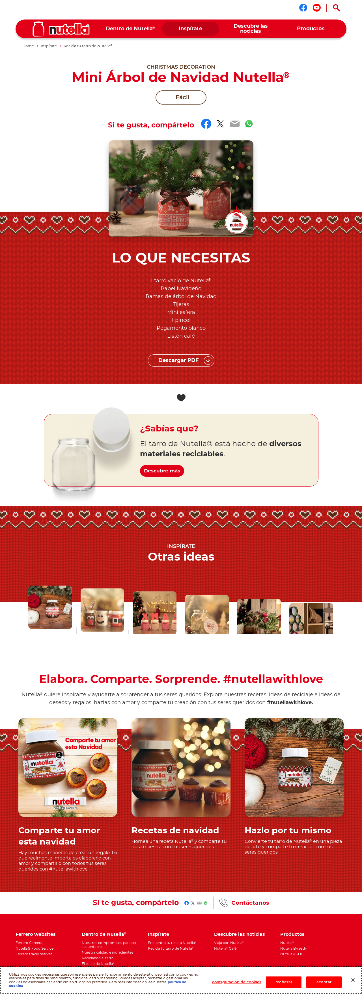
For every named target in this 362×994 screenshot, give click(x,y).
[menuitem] (130, 29)
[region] (181, 980)
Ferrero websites (36, 837)
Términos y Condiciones (101, 917)
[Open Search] (336, 8)
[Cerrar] (353, 980)
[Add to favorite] (181, 301)
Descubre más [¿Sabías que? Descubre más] (168, 368)
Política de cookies (83, 913)
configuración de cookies (236, 982)
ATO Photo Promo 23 (52, 917)
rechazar (283, 982)
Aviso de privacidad (53, 913)
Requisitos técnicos (113, 913)
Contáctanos (250, 806)
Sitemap (76, 917)
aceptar (323, 982)
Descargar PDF (178, 264)
